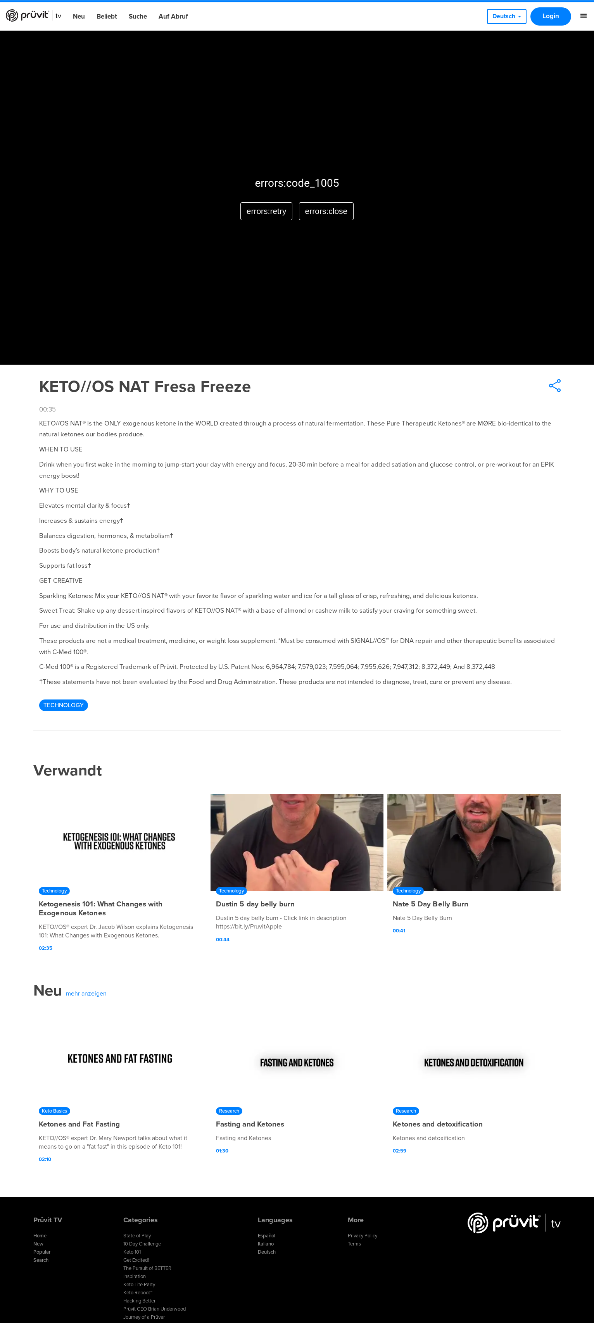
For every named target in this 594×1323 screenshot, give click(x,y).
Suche (138, 16)
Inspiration (134, 1276)
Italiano (266, 1244)
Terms (354, 1244)
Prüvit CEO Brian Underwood (154, 1309)
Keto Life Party (139, 1285)
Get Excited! (136, 1260)
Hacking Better (139, 1301)
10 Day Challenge (142, 1244)
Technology (63, 705)
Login (550, 16)
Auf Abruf (173, 16)
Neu (79, 16)
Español (266, 1236)
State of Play (137, 1236)
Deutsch (267, 1252)
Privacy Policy (362, 1236)
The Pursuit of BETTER (147, 1268)
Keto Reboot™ (137, 1293)
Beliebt (107, 16)
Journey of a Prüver (144, 1317)
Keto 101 (132, 1252)
